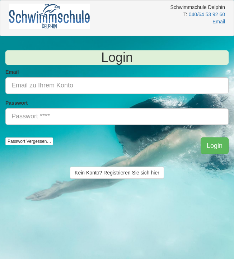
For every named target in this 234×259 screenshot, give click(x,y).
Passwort (16, 103)
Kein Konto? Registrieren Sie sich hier (117, 173)
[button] (215, 145)
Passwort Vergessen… (29, 141)
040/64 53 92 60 (207, 14)
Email (12, 72)
